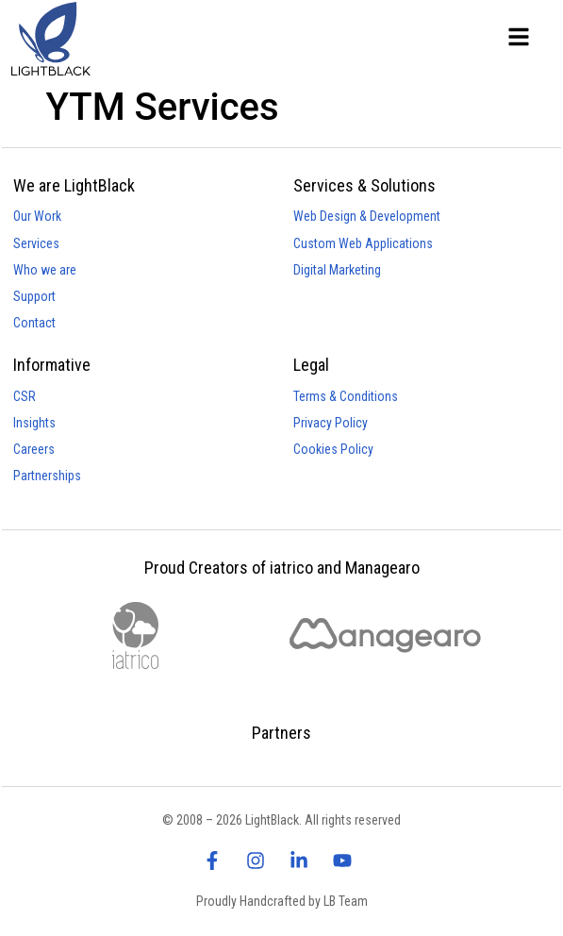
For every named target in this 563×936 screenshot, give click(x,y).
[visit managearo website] (385, 635)
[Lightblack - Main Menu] (518, 36)
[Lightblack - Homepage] (67, 38)
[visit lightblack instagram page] (260, 860)
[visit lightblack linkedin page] (304, 860)
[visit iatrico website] (135, 635)
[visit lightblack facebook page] (217, 860)
